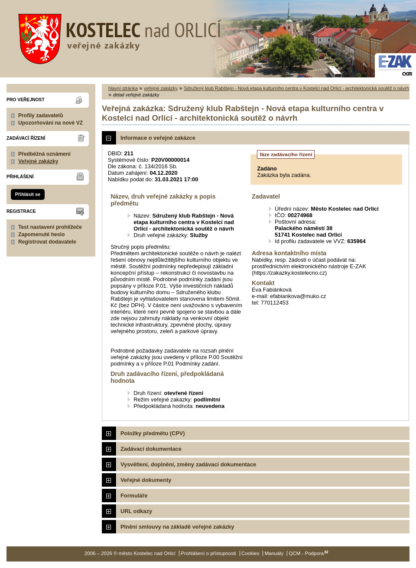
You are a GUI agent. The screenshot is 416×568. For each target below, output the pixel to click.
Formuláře (134, 495)
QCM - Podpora (306, 553)
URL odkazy (136, 511)
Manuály (274, 553)
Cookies (250, 553)
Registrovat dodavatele (47, 242)
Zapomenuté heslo (41, 234)
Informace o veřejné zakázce (157, 138)
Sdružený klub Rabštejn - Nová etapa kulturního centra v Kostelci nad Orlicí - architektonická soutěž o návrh (296, 88)
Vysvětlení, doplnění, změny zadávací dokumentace (188, 464)
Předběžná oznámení (44, 154)
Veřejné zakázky (38, 161)
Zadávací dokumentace (151, 449)
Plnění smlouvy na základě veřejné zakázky (177, 526)
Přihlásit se (27, 194)
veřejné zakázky (161, 88)
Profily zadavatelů (40, 115)
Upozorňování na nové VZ (50, 123)
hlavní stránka (123, 88)
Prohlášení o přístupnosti (208, 553)
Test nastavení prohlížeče (50, 227)
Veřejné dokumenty (145, 480)
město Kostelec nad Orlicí (117, 37)
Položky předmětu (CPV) (152, 433)
